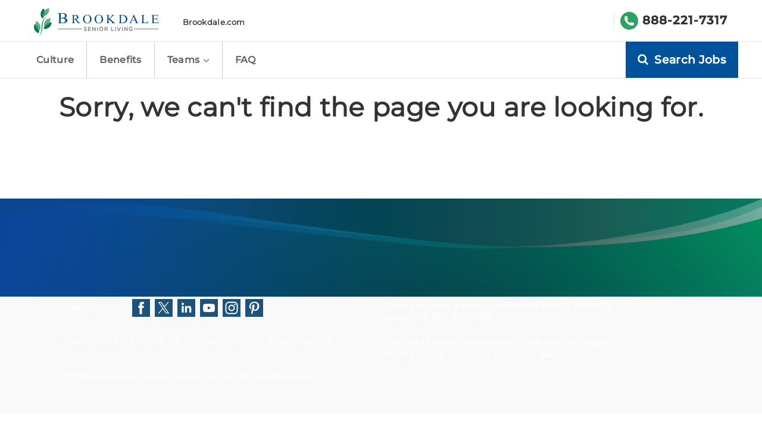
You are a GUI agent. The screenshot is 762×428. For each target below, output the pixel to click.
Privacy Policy (222, 340)
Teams (188, 59)
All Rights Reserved (268, 377)
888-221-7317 (684, 20)
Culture (55, 59)
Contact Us (154, 340)
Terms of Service (500, 354)
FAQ (245, 59)
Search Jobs (91, 340)
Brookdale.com (214, 22)
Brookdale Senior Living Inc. (159, 377)
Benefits (120, 59)
